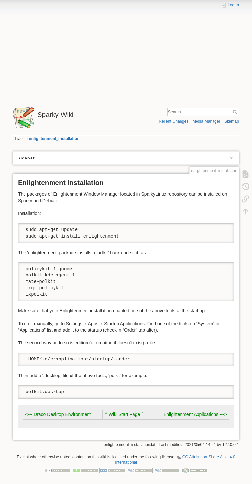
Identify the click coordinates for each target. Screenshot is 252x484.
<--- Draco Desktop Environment (58, 414)
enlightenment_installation (54, 138)
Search (236, 112)
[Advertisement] (126, 55)
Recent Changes (173, 121)
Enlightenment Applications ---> (195, 414)
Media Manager (206, 121)
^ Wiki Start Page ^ (124, 414)
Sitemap (231, 121)
